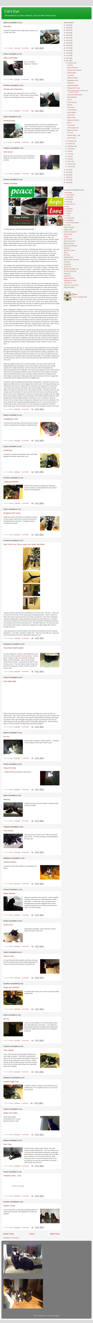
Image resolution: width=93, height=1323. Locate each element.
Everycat (66, 206)
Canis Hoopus (68, 192)
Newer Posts (8, 1234)
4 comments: (25, 409)
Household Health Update (13, 648)
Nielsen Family (9, 1206)
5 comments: (25, 48)
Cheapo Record (68, 199)
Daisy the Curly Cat (69, 204)
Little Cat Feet (68, 239)
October (70, 143)
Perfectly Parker (68, 257)
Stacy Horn (67, 273)
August (70, 148)
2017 (67, 48)
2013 (67, 58)
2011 (67, 169)
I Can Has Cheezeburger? (71, 222)
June (69, 154)
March (69, 161)
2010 (67, 172)
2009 (67, 175)
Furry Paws (67, 213)
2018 (67, 45)
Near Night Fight (9, 681)
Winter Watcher (9, 893)
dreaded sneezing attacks (24, 656)
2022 (67, 35)
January (70, 166)
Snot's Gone (8, 925)
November (71, 141)
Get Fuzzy (67, 215)
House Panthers (68, 220)
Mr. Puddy (67, 255)
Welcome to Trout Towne (71, 285)
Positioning (7, 450)
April (69, 159)
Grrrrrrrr (6, 737)
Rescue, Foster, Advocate (71, 259)
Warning (6, 799)
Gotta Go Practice (69, 218)
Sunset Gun (67, 276)
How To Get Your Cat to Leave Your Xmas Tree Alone (24, 544)
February (70, 164)
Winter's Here (8, 956)
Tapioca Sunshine (69, 278)
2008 (67, 177)
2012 (67, 60)
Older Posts (55, 1234)
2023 (67, 32)
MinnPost (66, 248)
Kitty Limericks (68, 234)
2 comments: (25, 534)
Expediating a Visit (10, 419)
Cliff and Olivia (68, 202)
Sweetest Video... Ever (12, 1176)
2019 (67, 43)
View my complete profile (79, 297)
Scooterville (67, 264)
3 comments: (25, 173)
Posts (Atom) (15, 1238)
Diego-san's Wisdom (11, 987)
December (71, 63)
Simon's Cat (67, 266)
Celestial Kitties (68, 197)
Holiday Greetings (10, 183)
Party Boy (7, 26)
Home (31, 1234)
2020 (67, 40)
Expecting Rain (68, 208)
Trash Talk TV (68, 283)
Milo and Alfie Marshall (70, 245)
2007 (67, 180)
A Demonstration (9, 862)
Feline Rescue (68, 211)
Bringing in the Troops (11, 513)
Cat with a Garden (69, 195)
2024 (67, 30)
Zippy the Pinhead (69, 287)
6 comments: (25, 142)
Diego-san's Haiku (10, 1113)
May (69, 156)
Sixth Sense (8, 152)
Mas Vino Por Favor (69, 241)
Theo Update (8, 1050)
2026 (67, 25)
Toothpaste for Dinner (70, 280)
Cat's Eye (11, 11)
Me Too (6, 1019)
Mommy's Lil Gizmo (69, 250)
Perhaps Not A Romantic (12, 89)
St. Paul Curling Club (70, 271)
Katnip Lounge (68, 229)
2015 (67, 53)
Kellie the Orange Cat (70, 232)
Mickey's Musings (69, 243)
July (69, 151)
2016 (67, 50)
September (71, 146)
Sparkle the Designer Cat (71, 269)
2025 (67, 27)
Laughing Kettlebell (10, 482)
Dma (75, 294)
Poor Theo (7, 1144)
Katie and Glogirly (69, 227)
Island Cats (67, 225)
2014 (67, 55)
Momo (66, 252)
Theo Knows (8, 831)
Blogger (57, 1315)
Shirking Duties (9, 121)
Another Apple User (11, 1082)
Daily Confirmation (10, 58)
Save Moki (67, 262)
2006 (67, 182)
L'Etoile (66, 236)
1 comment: (25, 1103)
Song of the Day (9, 768)
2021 (67, 37)
